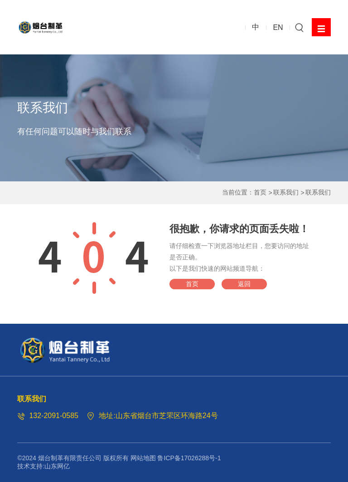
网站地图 (143, 458)
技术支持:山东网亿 (43, 466)
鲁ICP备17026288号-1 (189, 458)
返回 (244, 283)
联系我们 (286, 192)
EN (278, 27)
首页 (260, 192)
